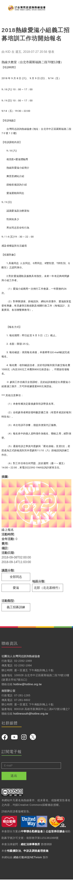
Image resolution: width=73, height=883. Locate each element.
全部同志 (16, 576)
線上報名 (8, 529)
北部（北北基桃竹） (47, 587)
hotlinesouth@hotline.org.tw (30, 713)
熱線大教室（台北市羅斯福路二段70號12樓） (32, 62)
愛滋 (16, 587)
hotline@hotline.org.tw (27, 684)
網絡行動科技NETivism (27, 857)
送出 (14, 776)
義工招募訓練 (16, 607)
